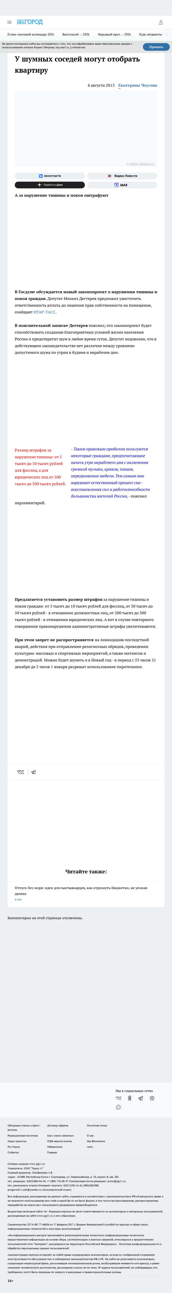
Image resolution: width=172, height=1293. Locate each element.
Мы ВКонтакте (96, 1141)
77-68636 (44, 1224)
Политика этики (97, 1125)
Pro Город (14, 1146)
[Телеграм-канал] (140, 1098)
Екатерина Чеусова (137, 85)
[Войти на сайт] (160, 22)
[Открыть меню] (9, 22)
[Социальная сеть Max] (122, 185)
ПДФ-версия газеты (59, 1141)
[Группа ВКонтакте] (50, 176)
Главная (52, 1152)
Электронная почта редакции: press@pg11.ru (97, 1181)
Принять (156, 47)
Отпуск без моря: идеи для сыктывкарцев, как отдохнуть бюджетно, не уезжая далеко (86, 893)
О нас (90, 1135)
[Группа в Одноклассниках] (129, 1098)
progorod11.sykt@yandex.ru (25, 1189)
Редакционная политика (23, 1135)
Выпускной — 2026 (76, 34)
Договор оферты (57, 1125)
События (13, 1152)
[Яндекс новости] (122, 176)
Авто (90, 1146)
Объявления (54, 1146)
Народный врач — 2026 (114, 34)
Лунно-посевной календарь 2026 (30, 34)
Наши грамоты (17, 1141)
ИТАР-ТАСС (45, 312)
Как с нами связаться (60, 1135)
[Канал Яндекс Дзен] (50, 185)
